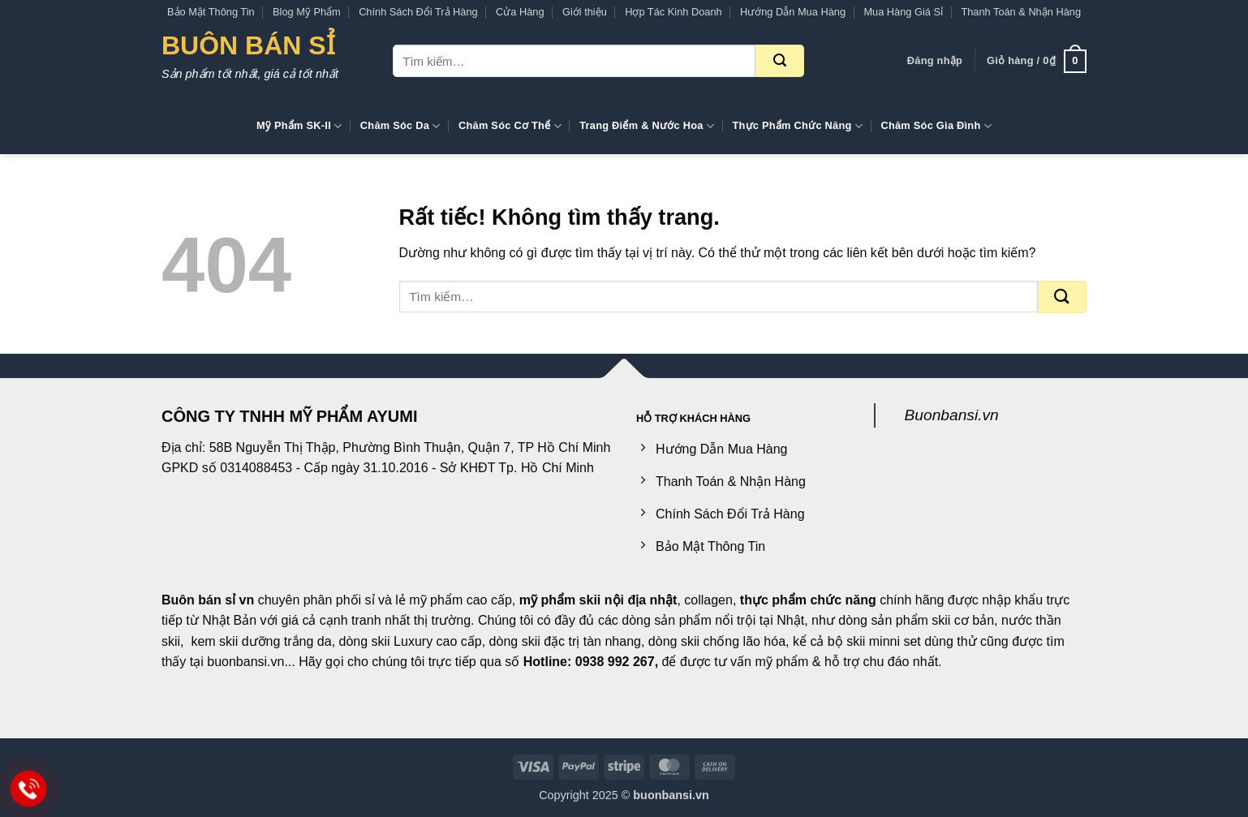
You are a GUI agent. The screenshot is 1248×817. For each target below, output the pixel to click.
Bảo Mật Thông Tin (211, 12)
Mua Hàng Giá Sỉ (903, 12)
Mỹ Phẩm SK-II (299, 126)
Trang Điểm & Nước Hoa (646, 126)
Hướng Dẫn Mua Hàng (793, 12)
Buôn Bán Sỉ (248, 45)
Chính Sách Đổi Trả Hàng (418, 12)
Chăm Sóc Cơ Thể (510, 126)
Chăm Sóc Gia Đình (936, 126)
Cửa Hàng (520, 12)
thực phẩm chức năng (808, 600)
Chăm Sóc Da (400, 126)
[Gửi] (779, 61)
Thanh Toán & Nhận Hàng (1021, 12)
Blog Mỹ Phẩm (307, 12)
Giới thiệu (584, 12)
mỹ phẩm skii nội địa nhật (598, 600)
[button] (934, 60)
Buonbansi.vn (952, 415)
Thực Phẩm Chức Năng (797, 126)
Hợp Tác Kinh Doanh (673, 12)
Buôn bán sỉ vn (207, 600)
